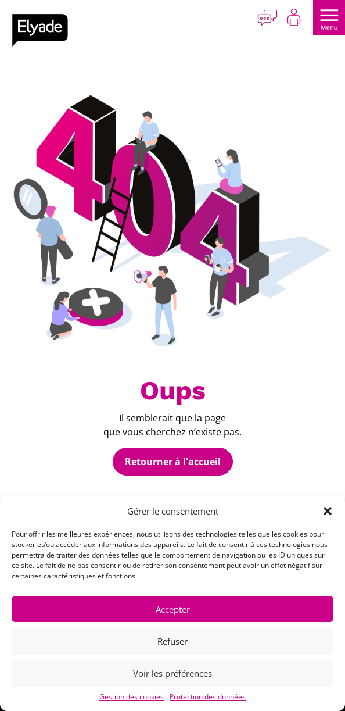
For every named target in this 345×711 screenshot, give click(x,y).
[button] (327, 511)
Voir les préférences (172, 673)
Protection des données (208, 697)
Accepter (173, 609)
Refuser (172, 641)
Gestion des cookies (131, 697)
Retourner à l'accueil (173, 461)
